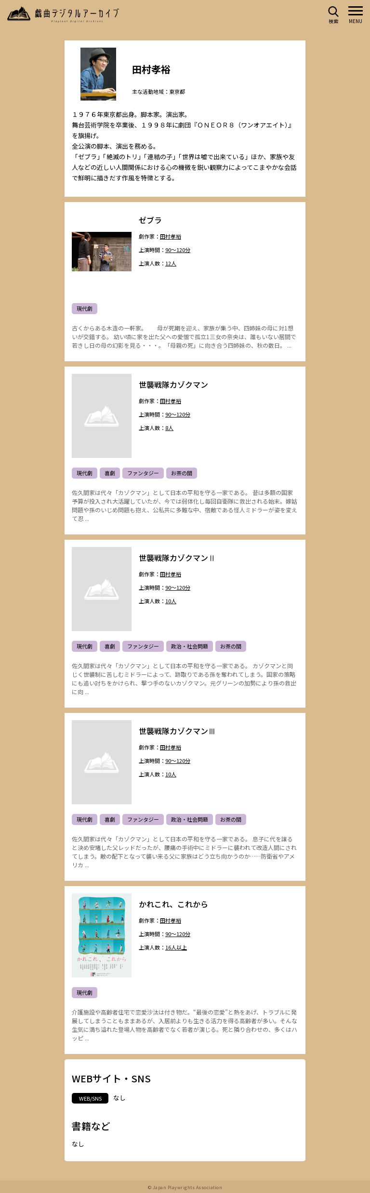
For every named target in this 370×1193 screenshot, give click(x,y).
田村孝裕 (170, 237)
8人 (169, 428)
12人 (170, 264)
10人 (170, 601)
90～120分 (177, 250)
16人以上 (176, 948)
